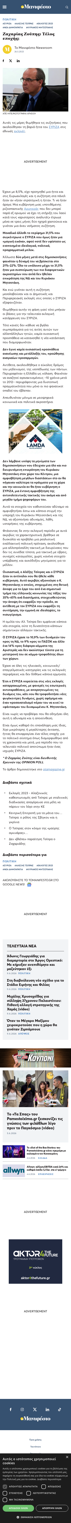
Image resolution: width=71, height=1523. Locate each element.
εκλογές (19, 131)
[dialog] (35, 1488)
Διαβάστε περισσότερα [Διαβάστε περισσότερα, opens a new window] (49, 1479)
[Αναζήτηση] (67, 7)
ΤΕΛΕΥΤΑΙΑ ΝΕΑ (21, 946)
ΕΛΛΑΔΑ (42, 1158)
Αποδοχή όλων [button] (18, 1508)
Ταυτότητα (35, 1446)
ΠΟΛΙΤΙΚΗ (9, 19)
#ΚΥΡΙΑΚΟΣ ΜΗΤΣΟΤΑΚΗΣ (39, 27)
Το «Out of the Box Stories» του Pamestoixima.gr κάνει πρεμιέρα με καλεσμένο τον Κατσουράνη (46, 1150)
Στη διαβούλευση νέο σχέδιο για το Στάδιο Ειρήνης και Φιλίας (35, 982)
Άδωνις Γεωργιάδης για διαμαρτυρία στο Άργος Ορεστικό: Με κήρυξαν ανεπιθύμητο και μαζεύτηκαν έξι (35, 962)
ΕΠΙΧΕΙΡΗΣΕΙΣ (45, 1174)
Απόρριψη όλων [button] (52, 1508)
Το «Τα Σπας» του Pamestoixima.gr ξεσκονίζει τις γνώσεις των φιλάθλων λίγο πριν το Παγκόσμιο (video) (35, 1121)
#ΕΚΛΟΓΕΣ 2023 (45, 23)
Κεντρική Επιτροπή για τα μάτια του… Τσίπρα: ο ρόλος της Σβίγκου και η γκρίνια (35, 817)
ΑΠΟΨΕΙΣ (23, 1033)
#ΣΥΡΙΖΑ (7, 23)
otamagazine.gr (54, 769)
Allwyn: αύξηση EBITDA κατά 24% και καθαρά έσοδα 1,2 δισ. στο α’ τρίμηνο (47, 1168)
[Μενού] (4, 7)
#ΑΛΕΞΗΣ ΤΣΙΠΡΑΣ (24, 23)
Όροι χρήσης (35, 1439)
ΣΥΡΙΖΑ (54, 127)
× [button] (67, 1457)
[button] (35, 1517)
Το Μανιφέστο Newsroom (33, 48)
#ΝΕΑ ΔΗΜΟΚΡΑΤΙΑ (13, 27)
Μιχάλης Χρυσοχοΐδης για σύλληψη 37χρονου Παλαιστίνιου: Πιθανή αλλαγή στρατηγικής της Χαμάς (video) (34, 1002)
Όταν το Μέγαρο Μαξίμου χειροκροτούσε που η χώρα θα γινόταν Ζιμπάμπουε (32, 1025)
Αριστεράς (31, 209)
